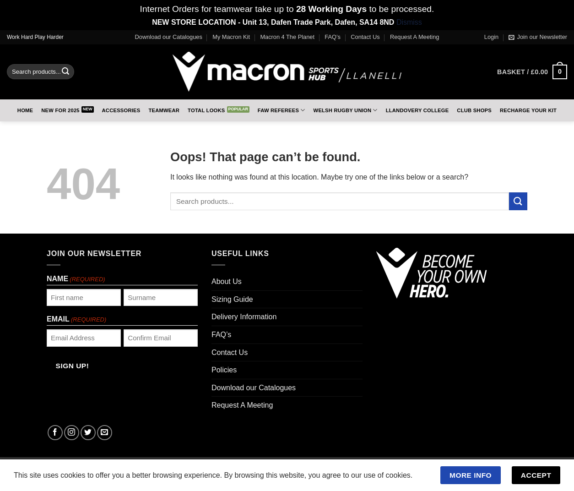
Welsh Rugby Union (346, 110)
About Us (226, 281)
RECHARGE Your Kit (528, 110)
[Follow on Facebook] (55, 432)
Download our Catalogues (168, 36)
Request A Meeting (414, 36)
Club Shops (474, 110)
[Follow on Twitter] (88, 432)
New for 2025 (60, 110)
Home (25, 110)
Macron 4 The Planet (287, 36)
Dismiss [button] (409, 22)
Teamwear (163, 110)
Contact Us (365, 36)
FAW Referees (281, 110)
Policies (224, 370)
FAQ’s (333, 36)
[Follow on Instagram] (71, 432)
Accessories (121, 110)
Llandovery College (417, 110)
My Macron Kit (231, 36)
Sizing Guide (232, 299)
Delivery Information (243, 317)
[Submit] (65, 72)
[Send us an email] (104, 432)
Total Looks (206, 110)
